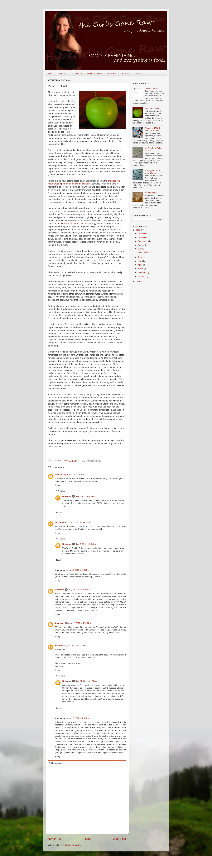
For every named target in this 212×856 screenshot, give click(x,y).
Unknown (61, 461)
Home (87, 838)
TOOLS (137, 73)
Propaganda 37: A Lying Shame (152, 171)
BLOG (51, 73)
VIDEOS (125, 73)
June (140, 257)
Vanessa (59, 645)
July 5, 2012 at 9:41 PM (86, 496)
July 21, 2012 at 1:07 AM (86, 681)
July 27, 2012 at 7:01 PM (78, 718)
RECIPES (111, 73)
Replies (61, 491)
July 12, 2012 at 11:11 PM (79, 623)
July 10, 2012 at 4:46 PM (78, 570)
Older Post (119, 838)
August (141, 245)
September (143, 241)
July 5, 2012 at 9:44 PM (86, 544)
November (143, 237)
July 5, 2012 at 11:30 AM (73, 474)
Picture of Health (152, 108)
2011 (138, 281)
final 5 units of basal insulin (74, 223)
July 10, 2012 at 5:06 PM (79, 590)
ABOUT (62, 73)
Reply (57, 485)
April (140, 265)
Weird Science (151, 193)
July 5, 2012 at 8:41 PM (79, 522)
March (141, 269)
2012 (138, 230)
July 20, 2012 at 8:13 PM (75, 645)
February (142, 273)
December (143, 233)
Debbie (58, 474)
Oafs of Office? (151, 88)
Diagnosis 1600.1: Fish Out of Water (152, 129)
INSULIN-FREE (94, 73)
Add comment (55, 763)
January (142, 276)
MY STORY (76, 73)
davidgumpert (61, 522)
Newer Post (55, 838)
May (140, 261)
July (140, 249)
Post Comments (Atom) (70, 845)
